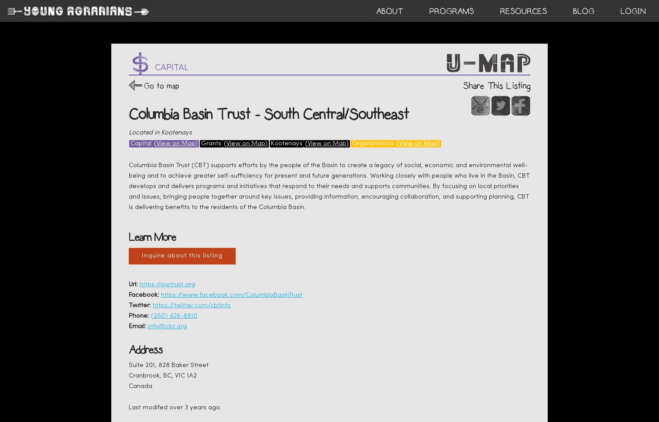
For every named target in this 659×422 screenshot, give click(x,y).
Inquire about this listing (182, 256)
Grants (211, 144)
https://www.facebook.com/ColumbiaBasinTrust (231, 295)
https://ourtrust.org (167, 284)
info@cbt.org (167, 326)
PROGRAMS (451, 11)
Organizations (373, 144)
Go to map (161, 86)
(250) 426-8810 (174, 316)
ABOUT (389, 11)
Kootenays (286, 144)
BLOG (583, 11)
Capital (140, 144)
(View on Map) (176, 144)
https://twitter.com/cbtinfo (192, 305)
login (633, 11)
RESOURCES (523, 11)
